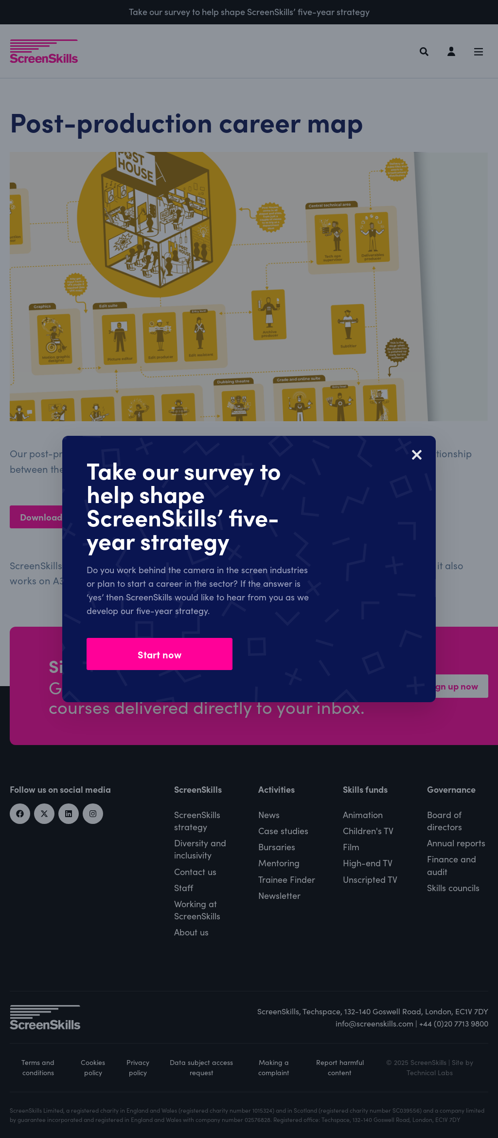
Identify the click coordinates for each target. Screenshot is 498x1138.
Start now (159, 654)
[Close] (417, 455)
